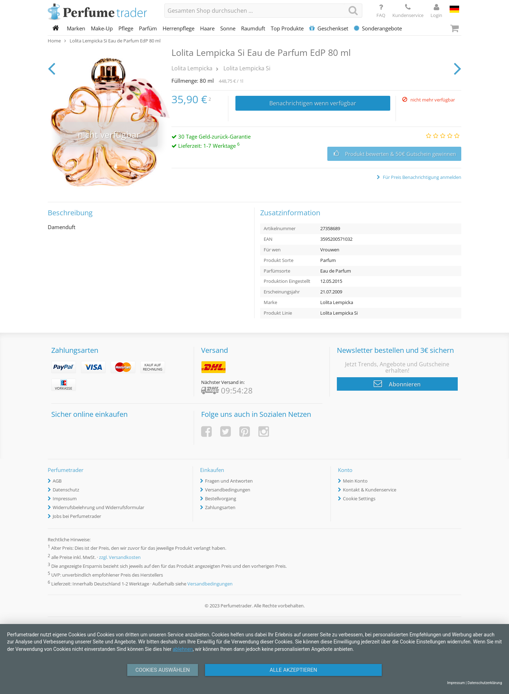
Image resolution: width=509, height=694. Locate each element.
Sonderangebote (378, 28)
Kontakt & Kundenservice (369, 489)
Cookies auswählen (162, 670)
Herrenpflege (178, 28)
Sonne (227, 28)
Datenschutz (66, 489)
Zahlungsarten (220, 507)
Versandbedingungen (227, 489)
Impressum (65, 498)
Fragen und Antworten (229, 481)
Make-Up (102, 28)
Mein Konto (355, 481)
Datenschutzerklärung (485, 683)
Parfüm (148, 28)
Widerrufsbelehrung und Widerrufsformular (98, 507)
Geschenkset (328, 28)
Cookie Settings (359, 498)
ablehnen (182, 649)
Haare (207, 28)
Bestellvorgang (220, 498)
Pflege (125, 28)
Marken (76, 28)
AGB (57, 481)
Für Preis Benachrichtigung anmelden (421, 177)
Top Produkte (287, 28)
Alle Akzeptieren (293, 670)
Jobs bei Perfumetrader (77, 516)
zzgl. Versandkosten (120, 557)
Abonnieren (397, 383)
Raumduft (253, 28)
